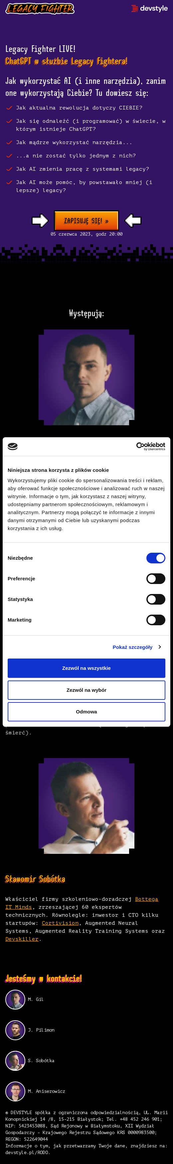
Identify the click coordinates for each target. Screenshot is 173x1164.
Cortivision (60, 923)
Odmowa (86, 711)
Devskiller (22, 939)
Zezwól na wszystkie (86, 668)
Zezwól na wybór (86, 690)
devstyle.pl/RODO (26, 1152)
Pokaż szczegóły (133, 647)
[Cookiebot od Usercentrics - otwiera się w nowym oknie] (136, 446)
